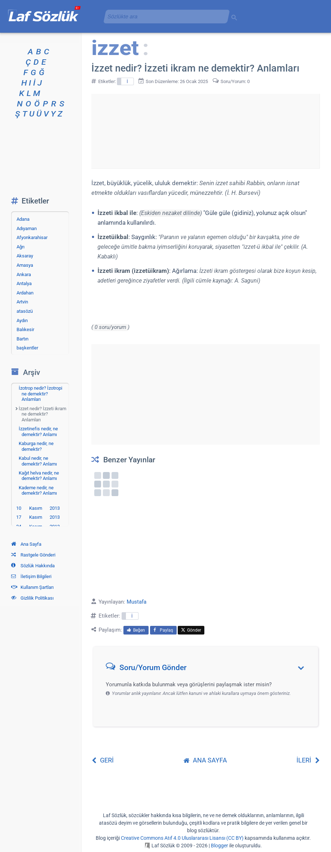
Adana (23, 219)
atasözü (25, 311)
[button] (208, 669)
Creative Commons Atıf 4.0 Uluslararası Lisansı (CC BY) (182, 838)
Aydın (22, 320)
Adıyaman (27, 228)
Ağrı (20, 246)
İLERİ (308, 760)
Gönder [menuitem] (191, 630)
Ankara (24, 274)
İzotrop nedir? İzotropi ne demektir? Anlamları (40, 393)
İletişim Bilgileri (31, 576)
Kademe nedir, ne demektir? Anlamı (38, 490)
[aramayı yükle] (163, 16)
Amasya (25, 265)
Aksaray (25, 255)
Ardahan (25, 293)
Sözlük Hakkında (33, 565)
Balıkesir (25, 329)
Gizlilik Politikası (32, 598)
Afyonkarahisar (32, 237)
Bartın (22, 339)
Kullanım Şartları (32, 587)
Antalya (24, 283)
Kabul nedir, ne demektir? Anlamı (38, 461)
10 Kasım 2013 (38, 508)
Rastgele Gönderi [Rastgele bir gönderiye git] (33, 555)
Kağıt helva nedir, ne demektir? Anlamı (39, 475)
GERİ (102, 760)
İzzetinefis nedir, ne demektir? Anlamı (38, 431)
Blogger (219, 845)
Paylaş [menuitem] (163, 630)
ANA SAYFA (205, 760)
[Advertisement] (205, 130)
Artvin (22, 301)
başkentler (27, 348)
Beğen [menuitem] (136, 630)
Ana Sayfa (26, 544)
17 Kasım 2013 (38, 517)
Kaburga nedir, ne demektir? (36, 446)
